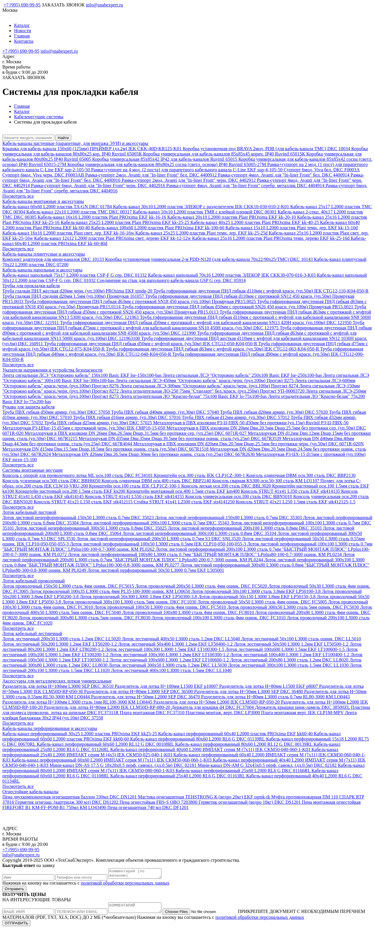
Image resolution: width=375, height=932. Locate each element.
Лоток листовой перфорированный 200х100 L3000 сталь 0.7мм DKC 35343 (155, 522)
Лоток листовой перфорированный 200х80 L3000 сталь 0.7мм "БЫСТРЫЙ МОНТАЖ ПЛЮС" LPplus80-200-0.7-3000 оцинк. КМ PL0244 (178, 557)
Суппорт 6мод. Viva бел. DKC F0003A (321, 169)
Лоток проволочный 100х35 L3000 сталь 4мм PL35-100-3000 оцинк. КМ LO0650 (110, 591)
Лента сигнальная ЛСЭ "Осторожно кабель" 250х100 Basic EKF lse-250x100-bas (243, 375)
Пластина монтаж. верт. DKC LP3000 (223, 712)
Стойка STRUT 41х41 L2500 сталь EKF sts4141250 (185, 501)
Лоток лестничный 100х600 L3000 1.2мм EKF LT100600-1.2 (170, 659)
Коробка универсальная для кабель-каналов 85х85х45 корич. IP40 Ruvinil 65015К (224, 153)
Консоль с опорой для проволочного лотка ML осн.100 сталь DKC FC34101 (78, 475)
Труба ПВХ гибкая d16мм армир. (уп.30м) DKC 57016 (127, 417)
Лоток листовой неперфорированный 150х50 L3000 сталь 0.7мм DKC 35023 (78, 517)
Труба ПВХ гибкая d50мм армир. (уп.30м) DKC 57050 (56, 412)
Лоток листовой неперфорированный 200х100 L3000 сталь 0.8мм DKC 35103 (245, 528)
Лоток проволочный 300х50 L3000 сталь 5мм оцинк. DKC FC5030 (293, 607)
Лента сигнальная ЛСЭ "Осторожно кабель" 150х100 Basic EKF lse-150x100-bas (82, 375)
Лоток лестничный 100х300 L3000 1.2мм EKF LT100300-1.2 (170, 654)
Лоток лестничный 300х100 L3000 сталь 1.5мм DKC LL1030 (289, 665)
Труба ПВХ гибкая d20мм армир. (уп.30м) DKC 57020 (274, 412)
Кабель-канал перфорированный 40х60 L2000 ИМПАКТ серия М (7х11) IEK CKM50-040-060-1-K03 (210, 749)
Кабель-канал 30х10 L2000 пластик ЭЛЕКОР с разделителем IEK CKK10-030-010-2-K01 (201, 206)
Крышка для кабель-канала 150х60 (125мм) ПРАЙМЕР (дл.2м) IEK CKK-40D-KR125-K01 (92, 148)
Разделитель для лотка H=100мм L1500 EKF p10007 (167, 686)
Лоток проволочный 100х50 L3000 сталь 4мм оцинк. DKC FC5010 (160, 607)
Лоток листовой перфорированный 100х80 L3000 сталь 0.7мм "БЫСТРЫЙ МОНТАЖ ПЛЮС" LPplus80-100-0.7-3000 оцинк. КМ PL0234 (205, 554)
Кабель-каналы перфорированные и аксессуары (49, 728)
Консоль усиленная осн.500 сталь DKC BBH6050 (52, 480)
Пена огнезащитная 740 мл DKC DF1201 (147, 807)
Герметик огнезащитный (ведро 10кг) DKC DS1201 (250, 802)
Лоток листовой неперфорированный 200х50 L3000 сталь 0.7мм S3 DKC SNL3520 (159, 538)
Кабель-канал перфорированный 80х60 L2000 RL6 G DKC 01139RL (198, 738)
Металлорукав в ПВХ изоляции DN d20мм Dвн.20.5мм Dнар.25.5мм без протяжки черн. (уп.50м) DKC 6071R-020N (248, 443)
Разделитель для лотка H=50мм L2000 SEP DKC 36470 (146, 696)
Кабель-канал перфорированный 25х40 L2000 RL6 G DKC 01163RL (178, 775)
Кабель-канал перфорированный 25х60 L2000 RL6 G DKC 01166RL (243, 770)
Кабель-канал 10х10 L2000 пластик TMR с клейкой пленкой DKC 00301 (205, 211)
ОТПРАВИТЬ (16, 926)
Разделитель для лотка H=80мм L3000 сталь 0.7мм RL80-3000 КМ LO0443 (275, 696)
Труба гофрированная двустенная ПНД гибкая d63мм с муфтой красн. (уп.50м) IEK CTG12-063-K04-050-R (213, 348)
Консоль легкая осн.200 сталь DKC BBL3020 (226, 485)
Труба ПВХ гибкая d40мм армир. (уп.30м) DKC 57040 (165, 412)
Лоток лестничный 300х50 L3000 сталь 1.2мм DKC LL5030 (168, 665)
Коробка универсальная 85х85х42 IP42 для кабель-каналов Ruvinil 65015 (165, 159)
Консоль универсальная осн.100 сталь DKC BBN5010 (239, 496)
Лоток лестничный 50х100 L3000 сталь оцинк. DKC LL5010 (301, 638)
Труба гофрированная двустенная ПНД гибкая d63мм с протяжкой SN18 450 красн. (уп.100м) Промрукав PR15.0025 (141, 301)
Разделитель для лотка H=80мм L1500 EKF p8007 (269, 686)
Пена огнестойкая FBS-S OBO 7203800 (159, 802)
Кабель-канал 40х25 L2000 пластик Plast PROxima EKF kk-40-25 (255, 222)
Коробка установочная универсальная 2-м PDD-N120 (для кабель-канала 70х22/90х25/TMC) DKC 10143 (209, 259)
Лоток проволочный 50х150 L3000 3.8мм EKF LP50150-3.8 (257, 596)
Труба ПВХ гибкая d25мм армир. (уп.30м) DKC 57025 (98, 422)
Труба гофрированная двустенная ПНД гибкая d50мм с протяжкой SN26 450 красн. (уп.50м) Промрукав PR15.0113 (184, 309)
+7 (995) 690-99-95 (22, 4)
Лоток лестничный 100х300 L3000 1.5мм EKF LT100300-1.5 (165, 649)
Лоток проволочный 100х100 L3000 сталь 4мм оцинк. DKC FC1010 (219, 617)
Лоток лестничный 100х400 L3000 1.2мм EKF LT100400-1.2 (290, 654)
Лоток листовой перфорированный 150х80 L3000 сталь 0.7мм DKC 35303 (229, 517)
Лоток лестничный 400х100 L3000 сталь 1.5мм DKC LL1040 (171, 670)
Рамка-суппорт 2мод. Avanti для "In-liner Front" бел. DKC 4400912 (151, 174)
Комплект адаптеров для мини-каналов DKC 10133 (53, 259)
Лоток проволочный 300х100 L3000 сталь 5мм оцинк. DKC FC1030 (129, 601)
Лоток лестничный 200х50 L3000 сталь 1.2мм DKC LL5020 (62, 638)
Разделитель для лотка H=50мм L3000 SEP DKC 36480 (249, 691)
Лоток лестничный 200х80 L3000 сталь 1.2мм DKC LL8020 (290, 659)
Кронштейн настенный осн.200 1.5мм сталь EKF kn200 (70, 491)
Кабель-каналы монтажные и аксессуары (43, 201)
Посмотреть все (18, 196)
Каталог (22, 25)
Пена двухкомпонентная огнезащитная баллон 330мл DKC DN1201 (70, 796)
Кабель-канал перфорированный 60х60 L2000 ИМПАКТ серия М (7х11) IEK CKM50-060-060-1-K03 (112, 759)
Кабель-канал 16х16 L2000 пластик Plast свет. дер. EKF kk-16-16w (68, 232)
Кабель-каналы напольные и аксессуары (42, 269)
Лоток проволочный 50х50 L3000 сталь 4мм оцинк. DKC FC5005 (262, 601)
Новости (22, 30)
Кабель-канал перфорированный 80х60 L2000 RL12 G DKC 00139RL (244, 744)
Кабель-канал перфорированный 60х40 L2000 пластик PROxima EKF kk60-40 (236, 733)
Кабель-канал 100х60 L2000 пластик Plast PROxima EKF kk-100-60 (158, 227)
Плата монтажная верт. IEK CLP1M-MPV (303, 712)
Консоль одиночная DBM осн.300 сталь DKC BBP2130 (300, 475)
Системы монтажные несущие (32, 470)
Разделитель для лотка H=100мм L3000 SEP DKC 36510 (58, 686)
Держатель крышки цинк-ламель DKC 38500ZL (303, 707)
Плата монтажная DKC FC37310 (153, 712)
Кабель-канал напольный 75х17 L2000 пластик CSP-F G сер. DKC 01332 (75, 275)
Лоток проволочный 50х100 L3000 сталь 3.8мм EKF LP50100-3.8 (256, 591)
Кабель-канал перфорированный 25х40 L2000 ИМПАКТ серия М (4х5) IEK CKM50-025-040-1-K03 (170, 752)
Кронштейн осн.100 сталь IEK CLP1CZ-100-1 (135, 485)
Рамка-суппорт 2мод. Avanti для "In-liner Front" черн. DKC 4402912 (189, 180)
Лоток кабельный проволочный (33, 580)
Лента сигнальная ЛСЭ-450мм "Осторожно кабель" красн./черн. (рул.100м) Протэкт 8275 (205, 380)
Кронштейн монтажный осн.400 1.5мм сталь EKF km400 (183, 491)
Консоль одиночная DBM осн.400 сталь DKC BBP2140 (157, 480)
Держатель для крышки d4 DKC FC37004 (213, 707)
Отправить (14, 890)
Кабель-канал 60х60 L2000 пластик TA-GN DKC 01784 (57, 206)
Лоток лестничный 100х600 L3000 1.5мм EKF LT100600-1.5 (285, 649)
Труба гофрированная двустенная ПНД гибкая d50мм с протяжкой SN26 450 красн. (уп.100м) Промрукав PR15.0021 (238, 306)
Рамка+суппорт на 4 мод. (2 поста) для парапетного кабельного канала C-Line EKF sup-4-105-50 (187, 169)
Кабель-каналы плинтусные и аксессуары (43, 254)
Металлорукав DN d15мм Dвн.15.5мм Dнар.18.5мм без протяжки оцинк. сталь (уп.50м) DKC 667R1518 (106, 449)
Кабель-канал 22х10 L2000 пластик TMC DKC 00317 (79, 211)
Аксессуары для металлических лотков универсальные (57, 680)
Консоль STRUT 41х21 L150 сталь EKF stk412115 (84, 501)
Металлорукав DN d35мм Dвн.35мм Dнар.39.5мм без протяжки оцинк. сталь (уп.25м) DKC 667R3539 (180, 438)
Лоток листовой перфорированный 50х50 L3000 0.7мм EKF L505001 (155, 570)
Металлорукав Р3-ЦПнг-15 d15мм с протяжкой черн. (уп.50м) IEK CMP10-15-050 (84, 427)
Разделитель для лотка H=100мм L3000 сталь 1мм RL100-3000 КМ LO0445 (78, 702)
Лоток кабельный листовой (29, 512)
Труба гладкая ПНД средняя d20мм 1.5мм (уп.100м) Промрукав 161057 (73, 296)
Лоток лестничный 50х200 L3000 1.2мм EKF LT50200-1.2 (60, 644)
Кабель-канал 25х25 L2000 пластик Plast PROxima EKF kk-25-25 (125, 222)
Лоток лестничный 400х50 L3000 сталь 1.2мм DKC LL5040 (181, 638)
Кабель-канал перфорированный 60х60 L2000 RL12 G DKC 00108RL (106, 744)
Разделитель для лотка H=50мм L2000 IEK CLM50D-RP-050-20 (217, 702)
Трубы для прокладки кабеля (31, 285)
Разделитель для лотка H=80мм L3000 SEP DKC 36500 (139, 691)
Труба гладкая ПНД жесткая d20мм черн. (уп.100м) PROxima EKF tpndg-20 (78, 290)
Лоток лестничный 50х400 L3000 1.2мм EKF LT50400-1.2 (176, 644)
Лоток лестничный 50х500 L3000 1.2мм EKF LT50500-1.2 (292, 644)
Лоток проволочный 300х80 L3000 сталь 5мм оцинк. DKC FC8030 (85, 617)
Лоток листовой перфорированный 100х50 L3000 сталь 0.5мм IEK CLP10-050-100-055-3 (158, 543)
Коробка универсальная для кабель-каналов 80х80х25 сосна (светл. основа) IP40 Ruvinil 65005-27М (167, 164)
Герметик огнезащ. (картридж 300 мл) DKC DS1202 (67, 802)
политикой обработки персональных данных (125, 884)
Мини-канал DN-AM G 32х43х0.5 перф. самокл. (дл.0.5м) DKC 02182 (267, 765)
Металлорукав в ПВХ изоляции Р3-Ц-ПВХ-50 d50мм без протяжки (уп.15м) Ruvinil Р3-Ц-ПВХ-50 (251, 422)
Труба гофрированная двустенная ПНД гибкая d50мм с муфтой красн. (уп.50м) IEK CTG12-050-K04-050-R (151, 343)
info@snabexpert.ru (104, 4)
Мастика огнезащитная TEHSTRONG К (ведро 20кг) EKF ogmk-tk (204, 796)
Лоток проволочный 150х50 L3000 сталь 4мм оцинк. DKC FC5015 (68, 586)
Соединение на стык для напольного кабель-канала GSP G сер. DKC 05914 (171, 280)
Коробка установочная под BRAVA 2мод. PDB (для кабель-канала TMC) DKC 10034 (267, 148)
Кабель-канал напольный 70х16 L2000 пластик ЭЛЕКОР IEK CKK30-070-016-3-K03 (232, 275)
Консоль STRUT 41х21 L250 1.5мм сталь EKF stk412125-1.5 (295, 501)
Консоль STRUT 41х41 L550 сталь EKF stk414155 (135, 496)
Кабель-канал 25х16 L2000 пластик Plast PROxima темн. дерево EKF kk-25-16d (271, 238)
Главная (22, 35)
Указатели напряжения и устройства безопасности (52, 369)
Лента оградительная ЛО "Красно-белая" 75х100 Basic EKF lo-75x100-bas (194, 396)
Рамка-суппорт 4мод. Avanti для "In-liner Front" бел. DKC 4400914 (284, 174)
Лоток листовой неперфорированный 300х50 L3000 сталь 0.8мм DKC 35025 (91, 528)
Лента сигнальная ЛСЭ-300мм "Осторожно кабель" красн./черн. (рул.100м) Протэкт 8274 (209, 385)
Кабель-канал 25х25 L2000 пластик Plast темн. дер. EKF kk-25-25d (202, 232)
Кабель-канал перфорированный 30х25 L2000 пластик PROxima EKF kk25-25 (80, 733)
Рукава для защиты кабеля (28, 406)
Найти (63, 138)
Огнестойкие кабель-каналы (30, 791)
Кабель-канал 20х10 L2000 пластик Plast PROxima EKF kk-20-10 (232, 217)
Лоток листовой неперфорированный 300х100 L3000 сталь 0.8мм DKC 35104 (199, 533)
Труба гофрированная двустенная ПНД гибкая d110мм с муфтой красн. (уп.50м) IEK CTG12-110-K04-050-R (261, 290)
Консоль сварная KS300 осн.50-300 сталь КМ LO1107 (266, 480)
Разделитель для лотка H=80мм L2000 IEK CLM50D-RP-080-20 (107, 707)
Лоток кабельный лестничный (32, 633)
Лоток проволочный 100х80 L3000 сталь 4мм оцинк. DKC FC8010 (188, 612)
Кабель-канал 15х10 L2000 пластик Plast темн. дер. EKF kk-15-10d (292, 227)
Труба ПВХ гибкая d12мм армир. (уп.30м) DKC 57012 (236, 417)
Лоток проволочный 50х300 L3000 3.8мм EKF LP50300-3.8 (139, 596)
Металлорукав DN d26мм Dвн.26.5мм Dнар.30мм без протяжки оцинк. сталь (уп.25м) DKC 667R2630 (154, 454)
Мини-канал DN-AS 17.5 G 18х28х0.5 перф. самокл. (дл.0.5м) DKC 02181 (123, 765)
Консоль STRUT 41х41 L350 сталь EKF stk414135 (291, 491)
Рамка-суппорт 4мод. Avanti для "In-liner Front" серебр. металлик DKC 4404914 (246, 185)
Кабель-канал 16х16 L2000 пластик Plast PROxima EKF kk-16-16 (102, 217)
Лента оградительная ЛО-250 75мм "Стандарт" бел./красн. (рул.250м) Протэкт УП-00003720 (213, 391)
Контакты (23, 41)
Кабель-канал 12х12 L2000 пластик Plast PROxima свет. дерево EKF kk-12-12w (113, 238)
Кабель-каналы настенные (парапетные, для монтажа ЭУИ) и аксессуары (75, 143)
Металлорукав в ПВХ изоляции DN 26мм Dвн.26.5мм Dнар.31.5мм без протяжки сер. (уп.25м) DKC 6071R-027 (136, 433)
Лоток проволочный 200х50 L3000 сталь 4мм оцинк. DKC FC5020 (201, 586)
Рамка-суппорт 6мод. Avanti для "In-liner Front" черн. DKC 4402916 (98, 185)
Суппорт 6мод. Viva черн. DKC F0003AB (43, 174)
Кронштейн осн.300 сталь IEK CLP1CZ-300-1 (200, 475)
